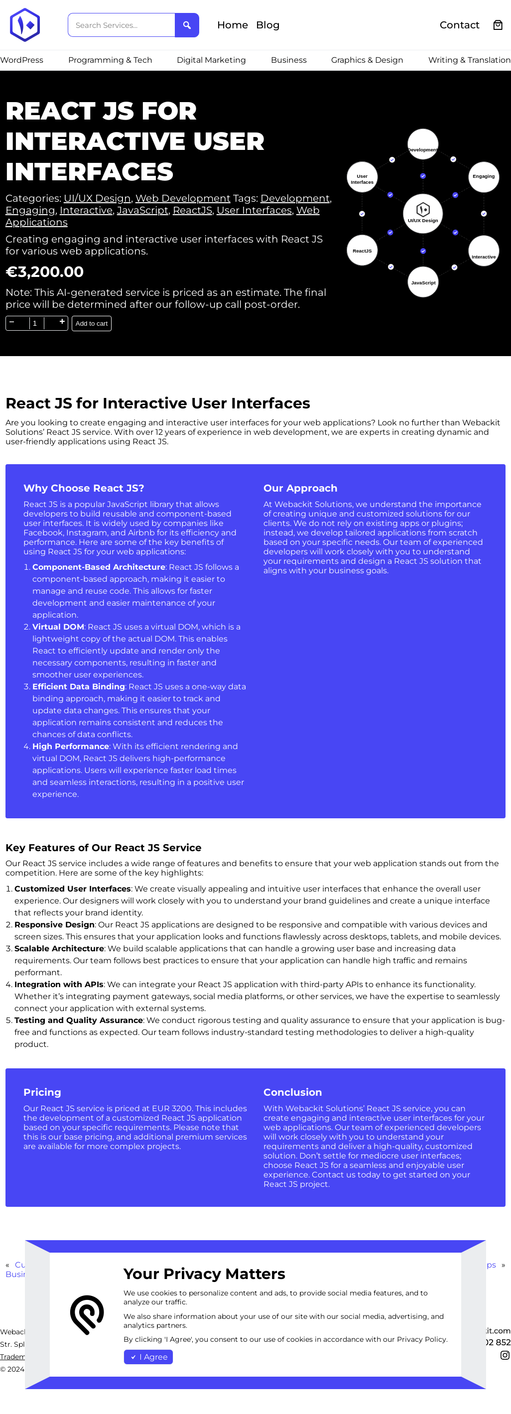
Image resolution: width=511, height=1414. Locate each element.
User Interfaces (254, 210)
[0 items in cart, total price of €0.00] (498, 25)
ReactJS (192, 210)
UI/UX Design (97, 198)
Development (295, 198)
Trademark (18, 1356)
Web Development (183, 198)
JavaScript (142, 210)
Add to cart (92, 323)
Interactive (86, 210)
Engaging (30, 210)
